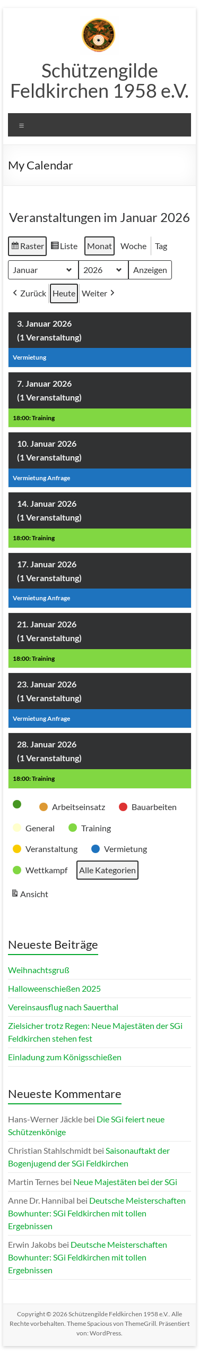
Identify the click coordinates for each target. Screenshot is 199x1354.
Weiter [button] (99, 293)
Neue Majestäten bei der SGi (125, 1182)
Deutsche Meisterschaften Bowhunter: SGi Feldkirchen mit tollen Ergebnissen (97, 1213)
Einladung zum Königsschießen (65, 1057)
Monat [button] (99, 246)
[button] (20, 804)
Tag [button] (161, 246)
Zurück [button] (28, 293)
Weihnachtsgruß (39, 970)
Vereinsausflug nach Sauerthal (63, 1007)
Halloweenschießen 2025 (54, 988)
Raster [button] (27, 247)
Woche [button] (133, 246)
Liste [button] (64, 247)
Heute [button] (64, 293)
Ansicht (30, 895)
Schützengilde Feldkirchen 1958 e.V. (99, 80)
